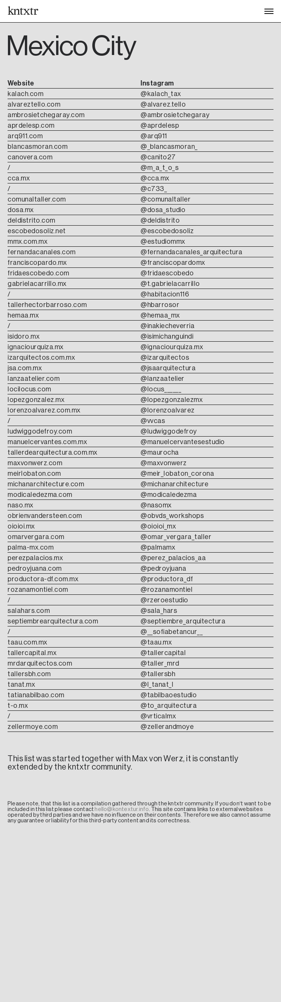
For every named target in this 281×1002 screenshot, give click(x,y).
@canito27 (158, 157)
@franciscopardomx (172, 262)
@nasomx (156, 505)
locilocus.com (29, 389)
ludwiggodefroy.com (40, 431)
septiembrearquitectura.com (53, 621)
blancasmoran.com (37, 146)
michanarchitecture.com (46, 484)
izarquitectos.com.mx (41, 357)
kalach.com (26, 94)
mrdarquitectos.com (40, 663)
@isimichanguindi (166, 336)
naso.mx (21, 505)
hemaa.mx (23, 315)
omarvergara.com (36, 537)
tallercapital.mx (32, 653)
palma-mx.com (30, 547)
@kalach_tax (160, 94)
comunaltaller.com (37, 199)
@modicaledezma (168, 494)
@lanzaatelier (162, 378)
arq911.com (25, 136)
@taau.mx (156, 642)
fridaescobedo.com (38, 273)
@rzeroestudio (164, 600)
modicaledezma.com (40, 494)
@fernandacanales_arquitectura (191, 252)
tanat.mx (21, 684)
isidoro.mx (24, 336)
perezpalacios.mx (35, 558)
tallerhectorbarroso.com (47, 305)
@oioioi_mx (158, 526)
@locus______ (160, 389)
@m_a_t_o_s (159, 167)
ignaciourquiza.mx (36, 347)
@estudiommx (162, 241)
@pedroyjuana (163, 568)
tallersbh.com (29, 674)
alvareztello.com (34, 104)
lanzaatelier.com (34, 378)
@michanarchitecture (174, 484)
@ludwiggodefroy (168, 431)
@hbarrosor (159, 305)
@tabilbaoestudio (168, 695)
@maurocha (159, 452)
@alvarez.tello (163, 104)
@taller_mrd (159, 663)
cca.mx (19, 178)
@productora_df (166, 579)
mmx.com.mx (27, 241)
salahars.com (29, 610)
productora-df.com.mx (43, 579)
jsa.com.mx (25, 368)
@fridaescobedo (167, 273)
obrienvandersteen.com (45, 515)
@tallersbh (157, 674)
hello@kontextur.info (122, 809)
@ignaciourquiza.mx (171, 347)
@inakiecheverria (167, 326)
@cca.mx (155, 178)
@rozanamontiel (166, 589)
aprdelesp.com (31, 125)
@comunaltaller (165, 199)
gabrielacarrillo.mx (37, 283)
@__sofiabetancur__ (171, 631)
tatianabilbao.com (36, 695)
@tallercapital (163, 653)
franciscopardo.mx (37, 262)
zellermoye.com (33, 726)
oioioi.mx (21, 526)
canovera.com (30, 157)
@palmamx (157, 547)
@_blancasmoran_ (169, 146)
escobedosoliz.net (37, 231)
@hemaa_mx (160, 315)
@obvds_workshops (172, 515)
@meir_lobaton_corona (177, 473)
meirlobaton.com (34, 473)
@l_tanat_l (156, 684)
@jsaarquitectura (167, 368)
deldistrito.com (31, 220)
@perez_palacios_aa (173, 558)
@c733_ (153, 188)
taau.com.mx (27, 642)
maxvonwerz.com (35, 463)
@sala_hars (158, 610)
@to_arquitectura (168, 705)
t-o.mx (18, 705)
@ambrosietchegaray (174, 115)
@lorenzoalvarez (167, 410)
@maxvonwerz (163, 463)
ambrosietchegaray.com (46, 115)
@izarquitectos (164, 357)
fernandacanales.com (42, 252)
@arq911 (153, 136)
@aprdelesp (159, 125)
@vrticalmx (158, 716)
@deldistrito (160, 220)
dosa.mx (21, 210)
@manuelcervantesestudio (182, 442)
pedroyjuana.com (35, 568)
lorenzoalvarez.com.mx (44, 410)
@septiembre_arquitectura (182, 621)
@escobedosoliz (167, 231)
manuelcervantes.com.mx (47, 442)
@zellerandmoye (167, 726)
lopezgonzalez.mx (36, 399)
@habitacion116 (164, 294)
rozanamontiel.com (38, 589)
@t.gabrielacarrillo (170, 283)
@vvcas (152, 421)
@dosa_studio (162, 210)
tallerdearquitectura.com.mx (53, 452)
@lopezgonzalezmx (171, 399)
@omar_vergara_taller (175, 537)
